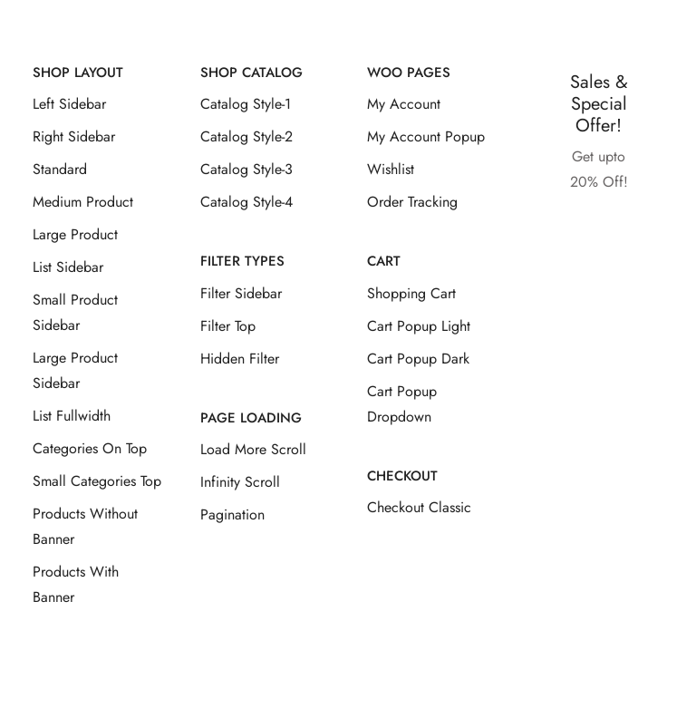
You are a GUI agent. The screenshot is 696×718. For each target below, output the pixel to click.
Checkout (402, 476)
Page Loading (251, 418)
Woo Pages (408, 72)
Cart (384, 261)
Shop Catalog (251, 72)
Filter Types (242, 261)
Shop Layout (78, 72)
